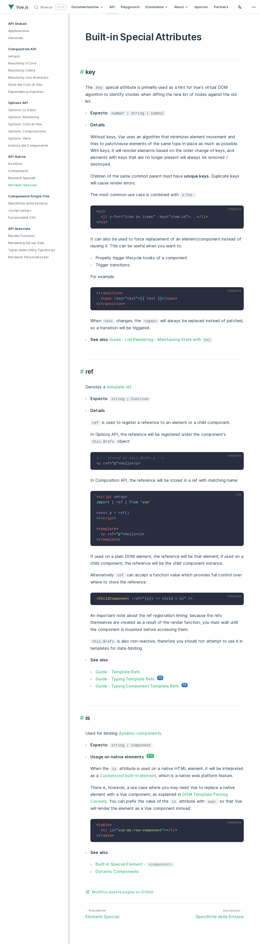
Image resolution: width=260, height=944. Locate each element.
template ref (119, 386)
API (112, 7)
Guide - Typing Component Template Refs (137, 686)
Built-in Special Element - (134, 864)
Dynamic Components (117, 871)
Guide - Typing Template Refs (125, 678)
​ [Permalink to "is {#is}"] (82, 718)
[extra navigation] (253, 7)
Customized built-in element (128, 775)
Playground (130, 7)
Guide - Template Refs (117, 671)
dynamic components (140, 733)
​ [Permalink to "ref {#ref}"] (82, 371)
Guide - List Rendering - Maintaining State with (160, 339)
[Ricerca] (50, 7)
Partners (221, 7)
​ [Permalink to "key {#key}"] (82, 72)
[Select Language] (239, 7)
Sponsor (201, 7)
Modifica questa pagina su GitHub (123, 892)
